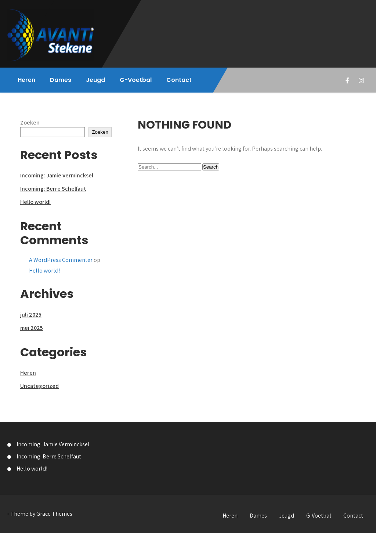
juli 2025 (30, 314)
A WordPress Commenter (61, 260)
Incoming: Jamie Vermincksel (56, 175)
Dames (60, 80)
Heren (26, 80)
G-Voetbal (136, 80)
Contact (179, 80)
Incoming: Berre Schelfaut (53, 188)
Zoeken (30, 122)
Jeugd (95, 80)
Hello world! (35, 202)
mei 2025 (31, 328)
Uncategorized (39, 386)
